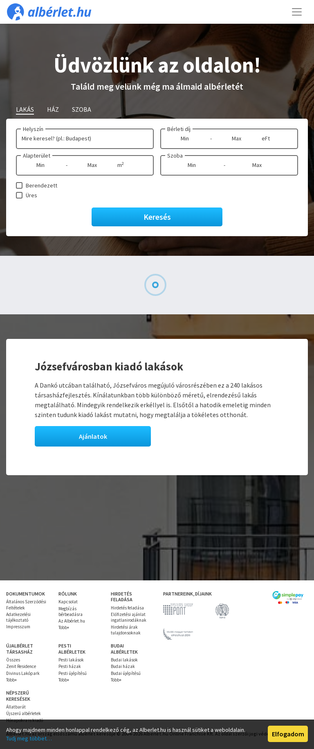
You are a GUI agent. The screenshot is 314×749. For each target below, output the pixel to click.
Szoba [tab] (81, 109)
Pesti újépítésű (72, 673)
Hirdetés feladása (127, 608)
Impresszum (18, 626)
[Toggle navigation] (297, 12)
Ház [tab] (53, 109)
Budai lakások (124, 660)
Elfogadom (288, 734)
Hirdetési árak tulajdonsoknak (126, 630)
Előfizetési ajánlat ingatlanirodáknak (128, 617)
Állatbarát (16, 707)
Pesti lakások (71, 660)
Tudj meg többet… (29, 738)
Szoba (175, 155)
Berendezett (41, 185)
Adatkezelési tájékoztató (18, 617)
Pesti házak (69, 666)
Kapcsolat (68, 602)
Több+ (63, 627)
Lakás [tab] (25, 109)
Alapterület (36, 155)
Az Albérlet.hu (71, 621)
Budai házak (123, 666)
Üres (31, 195)
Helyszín (33, 129)
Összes (13, 660)
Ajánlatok (93, 436)
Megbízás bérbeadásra (70, 611)
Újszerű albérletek (23, 713)
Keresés (157, 217)
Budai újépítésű (126, 673)
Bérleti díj (179, 129)
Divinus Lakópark (23, 673)
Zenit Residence (21, 666)
